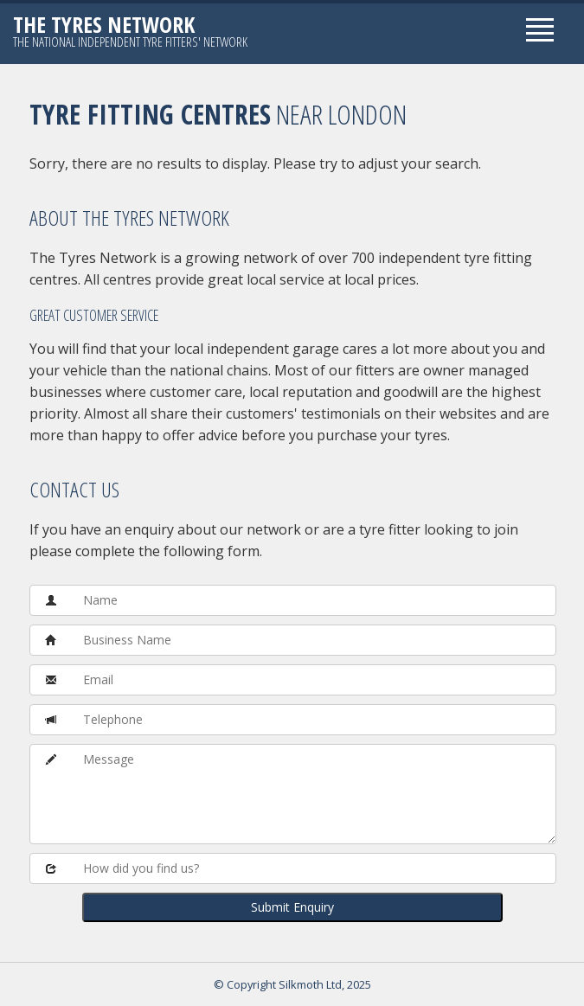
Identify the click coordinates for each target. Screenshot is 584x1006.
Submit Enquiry (292, 907)
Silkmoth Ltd (310, 984)
